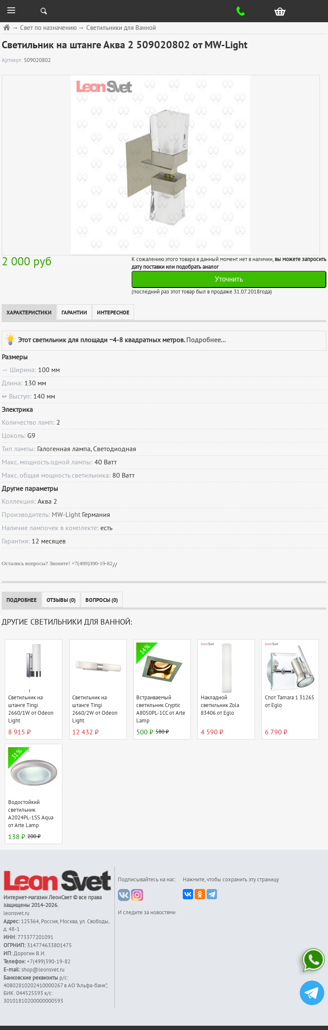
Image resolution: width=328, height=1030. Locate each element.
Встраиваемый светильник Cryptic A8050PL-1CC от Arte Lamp (160, 709)
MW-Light (66, 515)
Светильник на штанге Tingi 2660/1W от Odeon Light (30, 709)
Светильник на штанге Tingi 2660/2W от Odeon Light (94, 709)
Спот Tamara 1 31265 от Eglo (289, 701)
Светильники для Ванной (121, 28)
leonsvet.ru (16, 913)
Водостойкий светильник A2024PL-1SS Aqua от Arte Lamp (30, 814)
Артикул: (13, 60)
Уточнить (229, 279)
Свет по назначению (48, 28)
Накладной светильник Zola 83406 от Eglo (220, 705)
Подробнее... (206, 339)
